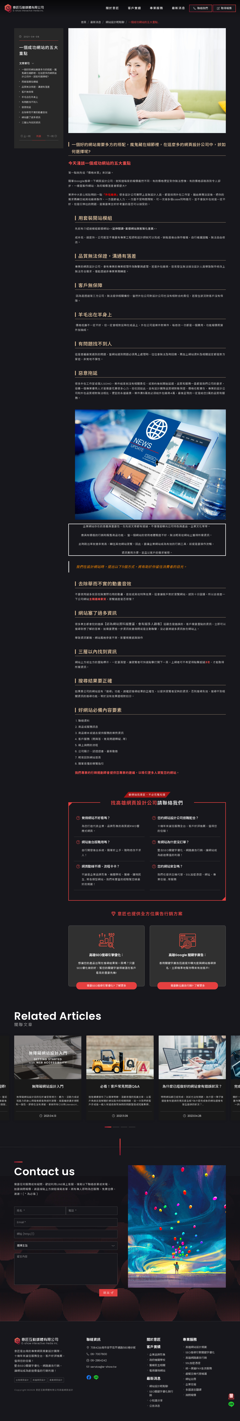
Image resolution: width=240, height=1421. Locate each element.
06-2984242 (96, 1361)
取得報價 (224, 8)
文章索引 (26, 63)
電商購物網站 (157, 1371)
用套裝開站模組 (30, 81)
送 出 (108, 1293)
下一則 (52, 136)
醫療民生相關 (157, 1365)
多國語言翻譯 (194, 1390)
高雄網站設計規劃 (196, 1347)
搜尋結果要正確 (96, 681)
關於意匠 (112, 8)
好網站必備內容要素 (100, 710)
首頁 (83, 22)
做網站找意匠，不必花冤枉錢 (147, 794)
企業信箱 (191, 1384)
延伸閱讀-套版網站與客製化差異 (133, 229)
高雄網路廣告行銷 (196, 1358)
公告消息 (154, 1406)
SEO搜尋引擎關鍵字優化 (200, 1352)
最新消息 (178, 8)
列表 (38, 136)
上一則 (26, 136)
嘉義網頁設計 (56, 1380)
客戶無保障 (27, 92)
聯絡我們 (200, 8)
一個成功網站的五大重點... (143, 22)
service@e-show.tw (101, 1367)
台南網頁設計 (22, 1380)
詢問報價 (191, 1395)
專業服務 (156, 8)
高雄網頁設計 (39, 1380)
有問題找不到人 (30, 102)
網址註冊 (191, 1379)
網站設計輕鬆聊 (114, 22)
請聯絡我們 (170, 803)
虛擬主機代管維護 (196, 1374)
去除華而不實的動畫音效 (34, 112)
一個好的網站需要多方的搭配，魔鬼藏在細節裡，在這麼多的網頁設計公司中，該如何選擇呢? (39, 73)
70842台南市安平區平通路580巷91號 (111, 1348)
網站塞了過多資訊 (31, 117)
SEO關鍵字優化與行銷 (161, 1393)
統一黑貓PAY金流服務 (199, 1368)
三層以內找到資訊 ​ (31, 122)
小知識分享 (156, 1401)
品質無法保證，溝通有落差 (36, 87)
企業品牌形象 (157, 1355)
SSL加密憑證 (193, 1363)
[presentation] (39, 1294)
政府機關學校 (157, 1360)
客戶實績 (134, 8)
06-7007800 (96, 1354)
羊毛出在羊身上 (30, 97)
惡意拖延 (26, 107)
